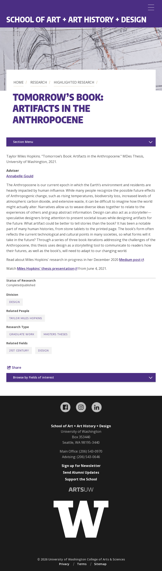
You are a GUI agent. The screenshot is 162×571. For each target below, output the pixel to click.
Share (14, 367)
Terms (81, 564)
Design (14, 302)
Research (38, 82)
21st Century (19, 350)
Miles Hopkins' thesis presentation (47, 268)
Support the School (81, 479)
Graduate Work (21, 334)
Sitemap (100, 564)
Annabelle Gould (19, 176)
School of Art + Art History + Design (76, 19)
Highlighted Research (74, 82)
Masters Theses (56, 334)
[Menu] (151, 7)
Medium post (131, 259)
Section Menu (23, 142)
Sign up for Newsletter (81, 465)
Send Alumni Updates (81, 472)
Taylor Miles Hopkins (25, 318)
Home (19, 82)
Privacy (64, 564)
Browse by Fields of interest (33, 377)
